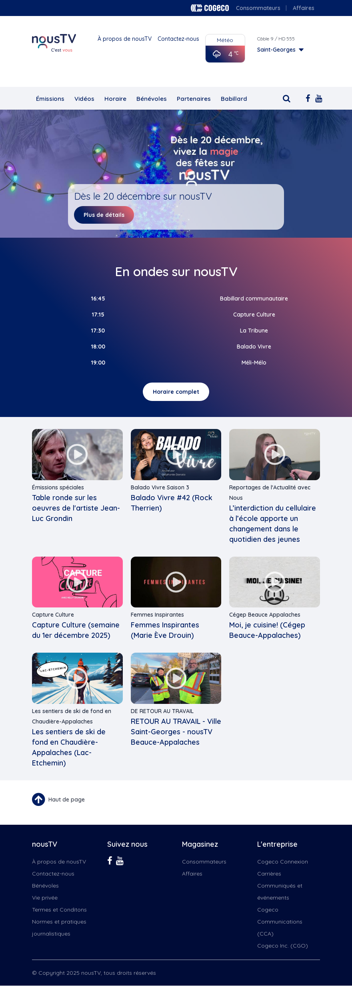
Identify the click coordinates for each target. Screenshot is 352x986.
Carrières (269, 873)
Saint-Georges (276, 49)
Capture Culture (53, 614)
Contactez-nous (178, 38)
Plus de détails (104, 214)
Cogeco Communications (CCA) (279, 921)
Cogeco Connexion (282, 861)
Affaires (303, 8)
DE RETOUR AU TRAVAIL (162, 711)
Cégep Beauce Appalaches (264, 614)
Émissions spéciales (58, 487)
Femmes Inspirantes (157, 614)
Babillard (234, 98)
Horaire (115, 98)
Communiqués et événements (279, 891)
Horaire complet (176, 391)
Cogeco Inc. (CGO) (282, 945)
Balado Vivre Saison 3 (160, 487)
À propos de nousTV (125, 38)
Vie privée (45, 897)
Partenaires (194, 98)
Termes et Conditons (59, 909)
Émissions (50, 98)
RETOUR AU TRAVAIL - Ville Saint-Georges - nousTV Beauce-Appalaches (176, 732)
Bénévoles (151, 98)
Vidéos (84, 98)
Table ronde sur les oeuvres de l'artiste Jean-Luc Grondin (76, 508)
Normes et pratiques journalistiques (59, 927)
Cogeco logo (209, 8)
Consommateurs (258, 8)
